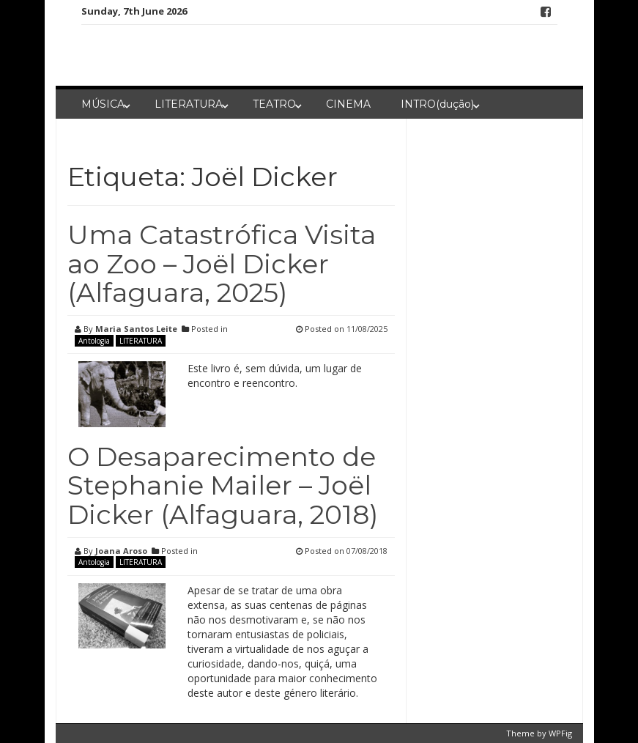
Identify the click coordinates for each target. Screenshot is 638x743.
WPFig (560, 733)
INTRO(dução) (437, 104)
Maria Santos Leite (136, 328)
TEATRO (274, 104)
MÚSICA (103, 104)
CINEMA (348, 104)
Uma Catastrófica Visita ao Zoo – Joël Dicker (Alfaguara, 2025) (221, 263)
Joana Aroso (121, 550)
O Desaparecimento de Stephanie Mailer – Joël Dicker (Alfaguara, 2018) (222, 485)
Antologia (94, 341)
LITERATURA (189, 104)
